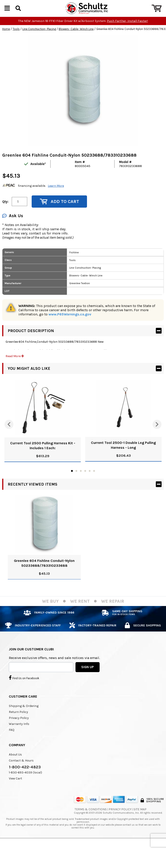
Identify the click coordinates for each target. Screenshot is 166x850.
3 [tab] (81, 478)
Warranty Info (19, 731)
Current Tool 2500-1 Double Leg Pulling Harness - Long (123, 452)
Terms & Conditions (91, 817)
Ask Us (12, 223)
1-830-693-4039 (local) (25, 780)
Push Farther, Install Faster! (127, 28)
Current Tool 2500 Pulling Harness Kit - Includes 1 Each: (42, 453)
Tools (16, 36)
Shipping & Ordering (24, 713)
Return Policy (18, 719)
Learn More (56, 193)
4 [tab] (85, 478)
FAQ (11, 737)
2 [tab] (76, 478)
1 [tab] (72, 478)
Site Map (140, 817)
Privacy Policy (19, 725)
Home (6, 36)
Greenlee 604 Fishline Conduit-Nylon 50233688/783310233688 (44, 570)
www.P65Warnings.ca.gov (69, 322)
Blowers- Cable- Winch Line (76, 36)
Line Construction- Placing (39, 36)
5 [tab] (90, 478)
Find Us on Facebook (24, 685)
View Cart (15, 786)
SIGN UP (87, 675)
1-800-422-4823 (25, 774)
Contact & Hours (21, 768)
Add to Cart (59, 209)
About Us (15, 762)
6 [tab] (94, 478)
